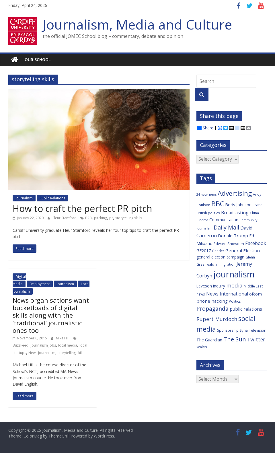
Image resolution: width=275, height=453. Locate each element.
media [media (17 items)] (234, 285)
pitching (100, 217)
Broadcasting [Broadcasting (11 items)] (235, 212)
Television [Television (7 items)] (257, 330)
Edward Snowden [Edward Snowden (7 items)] (229, 243)
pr (111, 217)
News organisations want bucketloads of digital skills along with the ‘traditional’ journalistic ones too (51, 315)
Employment (40, 283)
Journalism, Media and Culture (137, 24)
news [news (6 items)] (200, 294)
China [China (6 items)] (254, 213)
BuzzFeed (20, 345)
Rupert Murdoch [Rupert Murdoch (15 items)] (216, 319)
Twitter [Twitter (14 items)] (256, 339)
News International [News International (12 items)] (227, 294)
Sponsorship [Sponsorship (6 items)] (228, 330)
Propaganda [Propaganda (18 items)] (212, 308)
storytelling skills (128, 217)
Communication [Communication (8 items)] (223, 219)
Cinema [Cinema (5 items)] (202, 220)
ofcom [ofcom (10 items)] (255, 294)
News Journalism (41, 352)
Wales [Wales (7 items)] (201, 346)
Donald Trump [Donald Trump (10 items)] (233, 235)
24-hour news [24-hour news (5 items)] (206, 195)
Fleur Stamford (64, 217)
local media (67, 345)
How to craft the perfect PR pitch (82, 208)
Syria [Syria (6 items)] (244, 330)
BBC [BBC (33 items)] (217, 203)
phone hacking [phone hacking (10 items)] (212, 301)
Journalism (24, 198)
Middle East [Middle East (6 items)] (253, 286)
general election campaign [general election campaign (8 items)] (220, 257)
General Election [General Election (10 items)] (242, 250)
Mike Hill (63, 338)
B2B (88, 217)
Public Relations (52, 198)
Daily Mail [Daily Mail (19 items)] (226, 227)
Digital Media (19, 280)
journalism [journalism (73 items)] (234, 274)
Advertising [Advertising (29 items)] (235, 193)
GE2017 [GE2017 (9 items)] (203, 250)
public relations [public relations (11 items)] (246, 309)
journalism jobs (43, 345)
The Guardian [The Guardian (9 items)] (209, 340)
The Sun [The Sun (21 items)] (234, 339)
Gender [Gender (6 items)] (218, 250)
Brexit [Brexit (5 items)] (257, 205)
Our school (37, 59)
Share (205, 128)
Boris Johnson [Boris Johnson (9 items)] (238, 204)
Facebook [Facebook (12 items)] (255, 243)
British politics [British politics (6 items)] (208, 213)
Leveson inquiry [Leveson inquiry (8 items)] (210, 286)
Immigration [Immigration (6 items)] (225, 264)
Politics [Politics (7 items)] (235, 301)
